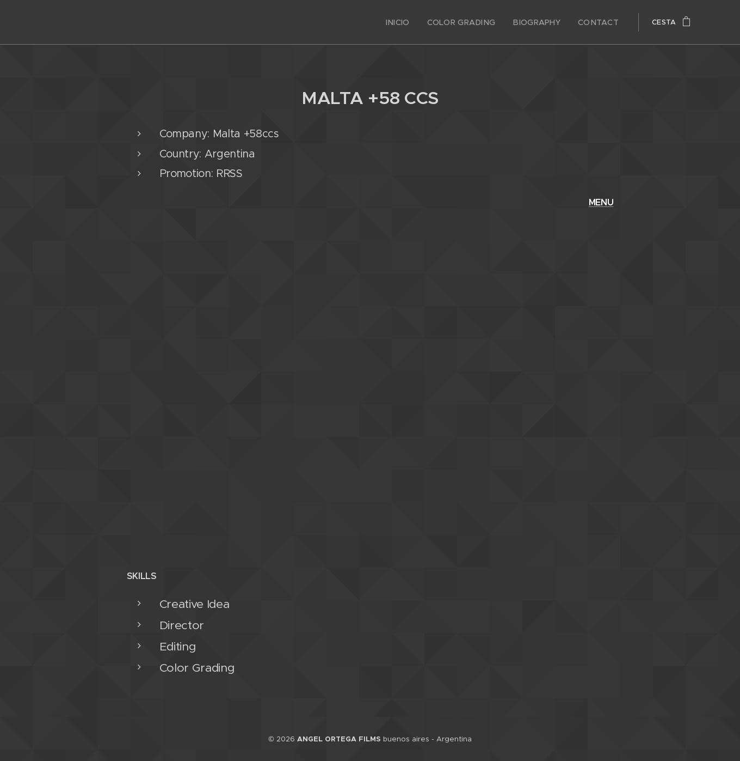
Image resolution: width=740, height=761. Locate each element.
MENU (601, 202)
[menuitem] (414, 22)
